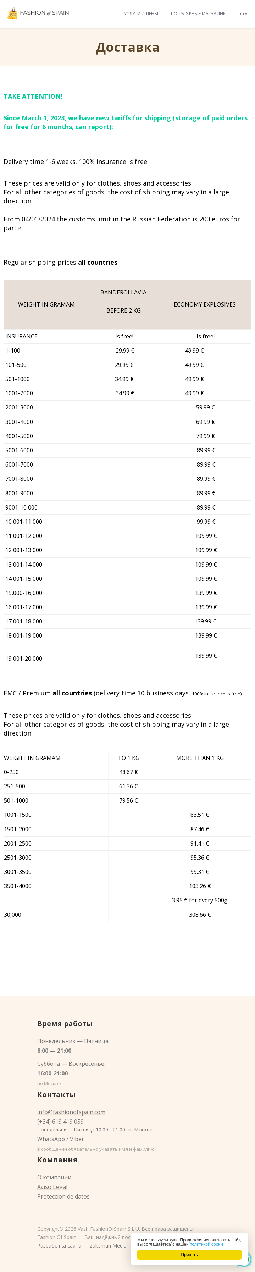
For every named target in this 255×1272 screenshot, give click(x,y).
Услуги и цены (141, 14)
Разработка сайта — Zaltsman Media (82, 1245)
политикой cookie (207, 1244)
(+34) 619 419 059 (60, 1121)
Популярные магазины (199, 14)
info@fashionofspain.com (71, 1112)
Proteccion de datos (63, 1196)
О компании (54, 1177)
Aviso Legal (52, 1187)
